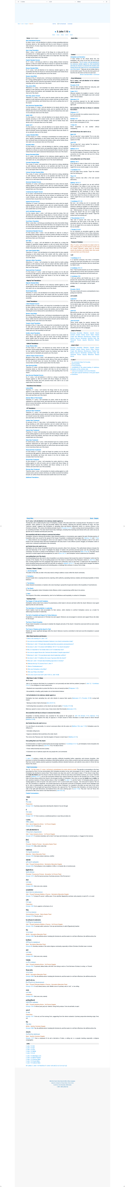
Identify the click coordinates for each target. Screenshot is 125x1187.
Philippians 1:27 (73, 688)
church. (78, 69)
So (81, 62)
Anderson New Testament (33, 410)
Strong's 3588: (30, 936)
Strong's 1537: (30, 1016)
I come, (85, 62)
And (91, 64)
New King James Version (33, 96)
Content (78, 335)
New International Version (33, 40)
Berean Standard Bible (32, 68)
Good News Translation (32, 221)
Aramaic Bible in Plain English (34, 398)
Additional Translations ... (33, 477)
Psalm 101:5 (73, 91)
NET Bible (28, 241)
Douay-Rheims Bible (31, 346)
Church (97, 333)
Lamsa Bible (29, 388)
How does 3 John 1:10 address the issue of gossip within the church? (46, 658)
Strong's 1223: (30, 806)
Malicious (80, 336)
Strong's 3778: (30, 916)
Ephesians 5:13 (74, 99)
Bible (19, 23)
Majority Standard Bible (32, 283)
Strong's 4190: (30, 856)
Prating (94, 336)
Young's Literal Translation (33, 323)
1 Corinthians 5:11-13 (76, 201)
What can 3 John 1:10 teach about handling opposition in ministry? (45, 661)
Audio (53, 34)
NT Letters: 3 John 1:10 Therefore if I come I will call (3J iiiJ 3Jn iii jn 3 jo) (46, 1065)
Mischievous (87, 336)
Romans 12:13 (85, 716)
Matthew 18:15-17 (75, 183)
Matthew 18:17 (74, 162)
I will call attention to (93, 62)
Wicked (97, 340)
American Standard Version (33, 182)
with (71, 65)
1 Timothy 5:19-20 (75, 229)
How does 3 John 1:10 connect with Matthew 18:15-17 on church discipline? (48, 647)
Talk (98, 338)
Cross (58, 34)
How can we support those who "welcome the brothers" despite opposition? (48, 652)
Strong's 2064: (30, 826)
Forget (72, 336)
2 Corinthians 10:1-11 (76, 268)
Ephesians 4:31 (71, 709)
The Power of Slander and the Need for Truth (38, 629)
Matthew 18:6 (76, 726)
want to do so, (85, 67)
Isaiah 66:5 (73, 299)
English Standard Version (33, 60)
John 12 (88, 683)
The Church (30, 588)
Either (92, 335)
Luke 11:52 (83, 726)
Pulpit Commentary (32, 767)
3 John (22, 23)
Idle (76, 336)
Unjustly (84, 340)
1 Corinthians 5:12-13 (72, 744)
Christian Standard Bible (32, 162)
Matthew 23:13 (74, 149)
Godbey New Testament (32, 420)
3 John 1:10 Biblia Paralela (33, 1057)
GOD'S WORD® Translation (33, 211)
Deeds (83, 335)
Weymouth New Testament (33, 270)
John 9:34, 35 (60, 790)
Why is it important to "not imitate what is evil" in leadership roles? (45, 649)
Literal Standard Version (32, 304)
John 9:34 (46, 745)
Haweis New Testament (32, 430)
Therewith (73, 340)
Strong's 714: (29, 896)
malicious (75, 64)
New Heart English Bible (32, 250)
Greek (71, 34)
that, (74, 65)
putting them (95, 67)
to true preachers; (76, 365)
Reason (72, 338)
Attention (86, 333)
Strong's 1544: (30, 1006)
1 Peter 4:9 (73, 125)
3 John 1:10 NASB (31, 1051)
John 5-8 (77, 716)
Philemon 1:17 (74, 112)
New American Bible (31, 365)
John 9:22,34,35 (74, 320)
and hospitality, (76, 364)
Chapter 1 (27, 23)
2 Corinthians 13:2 (75, 276)
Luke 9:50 (73, 142)
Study (62, 34)
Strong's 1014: (30, 986)
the (90, 65)
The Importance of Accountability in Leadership (39, 608)
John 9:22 (92, 560)
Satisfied (90, 338)
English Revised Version (33, 201)
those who (78, 67)
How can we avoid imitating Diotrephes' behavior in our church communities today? (50, 641)
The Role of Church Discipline (34, 622)
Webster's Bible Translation (33, 260)
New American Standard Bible (34, 105)
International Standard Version (34, 231)
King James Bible (31, 86)
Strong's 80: (29, 946)
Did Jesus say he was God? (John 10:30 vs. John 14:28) (43, 674)
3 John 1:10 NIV (30, 1046)
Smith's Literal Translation (33, 333)
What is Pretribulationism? (35, 666)
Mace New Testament (32, 440)
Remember (84, 338)
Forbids (97, 335)
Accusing (72, 333)
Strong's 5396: (30, 866)
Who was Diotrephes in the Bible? (37, 669)
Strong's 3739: (30, 846)
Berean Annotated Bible (32, 154)
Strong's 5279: (30, 836)
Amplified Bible (30, 144)
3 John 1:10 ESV (30, 1049)
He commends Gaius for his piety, (81, 362)
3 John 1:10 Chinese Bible (33, 1059)
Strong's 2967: (30, 966)
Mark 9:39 (73, 134)
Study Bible (30, 518)
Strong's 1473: (30, 876)
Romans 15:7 (74, 118)
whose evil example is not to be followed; (83, 371)
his (71, 64)
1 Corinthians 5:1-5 (75, 258)
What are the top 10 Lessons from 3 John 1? (40, 663)
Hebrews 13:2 (88, 538)
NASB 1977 (29, 125)
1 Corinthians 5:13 (75, 170)
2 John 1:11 (68, 780)
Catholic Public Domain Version (34, 356)
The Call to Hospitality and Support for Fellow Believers (41, 615)
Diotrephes (30, 576)
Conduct (72, 335)
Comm (66, 34)
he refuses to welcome (82, 65)
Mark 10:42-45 (85, 551)
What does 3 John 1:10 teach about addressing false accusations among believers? (50, 644)
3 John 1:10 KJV (30, 1053)
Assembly (79, 333)
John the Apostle (32, 571)
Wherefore (91, 340)
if (82, 62)
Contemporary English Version (34, 192)
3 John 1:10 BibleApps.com (33, 1056)
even (90, 67)
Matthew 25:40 (30, 719)
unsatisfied (96, 64)
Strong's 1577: (30, 1038)
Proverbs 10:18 (74, 85)
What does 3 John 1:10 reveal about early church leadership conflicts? (46, 655)
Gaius (28, 593)
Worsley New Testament (33, 469)
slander (81, 64)
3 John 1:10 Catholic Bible (33, 1063)
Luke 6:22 (73, 310)
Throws (79, 340)
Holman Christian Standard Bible (35, 172)
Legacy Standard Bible (32, 135)
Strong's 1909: (30, 906)
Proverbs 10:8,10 (75, 289)
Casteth (92, 333)
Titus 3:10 (73, 176)
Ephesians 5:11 (77, 698)
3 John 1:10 (29, 758)
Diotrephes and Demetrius (77, 57)
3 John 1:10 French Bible (33, 1061)
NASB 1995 (29, 115)
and (98, 65)
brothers (94, 65)
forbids (72, 67)
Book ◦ (92, 518)
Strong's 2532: (30, 886)
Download (96, 74)
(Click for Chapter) (34, 38)
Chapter (96, 518)
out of (72, 69)
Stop (94, 338)
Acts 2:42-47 (62, 553)
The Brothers (30, 583)
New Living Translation (32, 50)
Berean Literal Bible (31, 76)
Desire (88, 335)
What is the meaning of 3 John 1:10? (37, 638)
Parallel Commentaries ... (33, 793)
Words (72, 342)
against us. (86, 64)
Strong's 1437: (30, 816)
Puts (97, 336)
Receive (77, 338)
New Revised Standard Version (34, 375)
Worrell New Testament (32, 459)
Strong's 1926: (30, 926)
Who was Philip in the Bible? (36, 672)
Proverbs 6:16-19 (67, 528)
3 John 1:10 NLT (30, 1048)
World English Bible (31, 291)
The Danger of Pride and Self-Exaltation (37, 601)
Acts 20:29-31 (51, 703)
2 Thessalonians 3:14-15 (77, 218)
